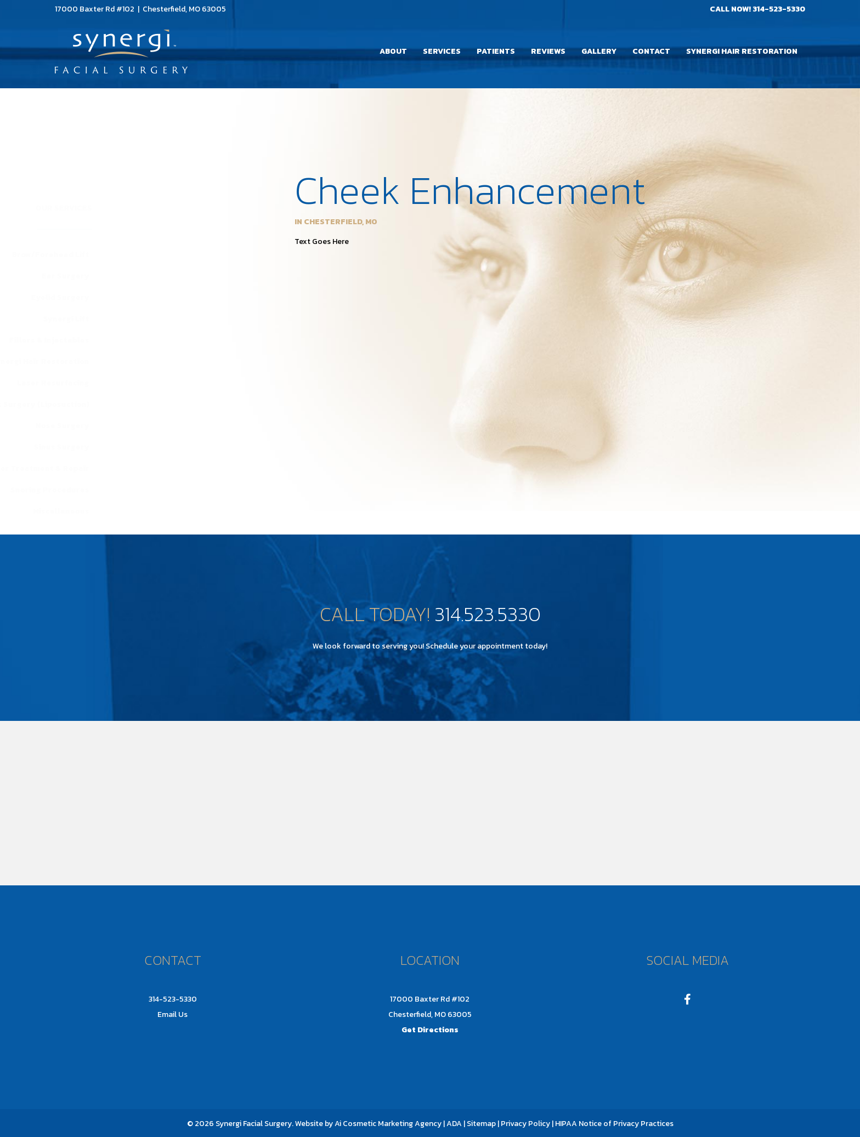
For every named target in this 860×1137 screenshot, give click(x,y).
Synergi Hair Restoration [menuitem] (741, 51)
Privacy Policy (525, 1123)
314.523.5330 (487, 614)
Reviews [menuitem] (548, 51)
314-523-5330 (778, 9)
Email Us (172, 1014)
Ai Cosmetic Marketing (374, 1123)
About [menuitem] (393, 51)
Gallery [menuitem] (598, 51)
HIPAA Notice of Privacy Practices (614, 1123)
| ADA (452, 1123)
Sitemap (480, 1123)
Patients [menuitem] (496, 51)
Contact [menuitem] (651, 51)
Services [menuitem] (442, 51)
